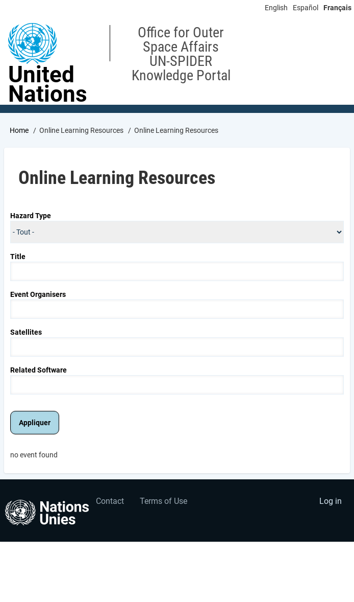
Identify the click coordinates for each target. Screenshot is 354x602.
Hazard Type (30, 216)
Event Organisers (38, 294)
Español (305, 8)
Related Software (38, 370)
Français (337, 8)
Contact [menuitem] (110, 501)
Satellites (26, 332)
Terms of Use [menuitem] (163, 501)
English (276, 8)
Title (18, 256)
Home (19, 130)
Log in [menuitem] (330, 501)
